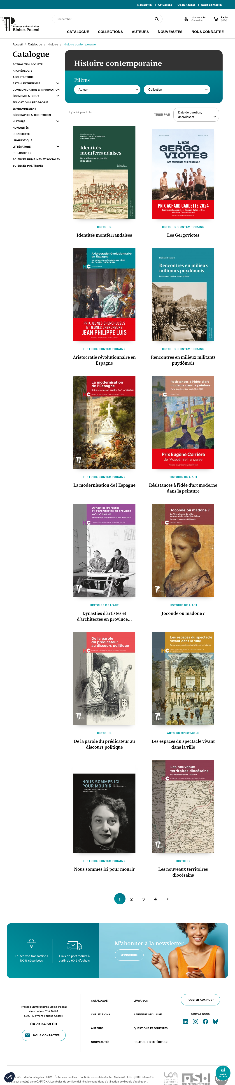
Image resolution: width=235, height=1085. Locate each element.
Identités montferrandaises (104, 235)
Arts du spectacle (183, 733)
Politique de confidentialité (95, 1077)
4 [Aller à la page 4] (155, 899)
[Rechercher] (107, 19)
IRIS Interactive (145, 1077)
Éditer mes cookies (65, 1077)
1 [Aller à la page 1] (120, 899)
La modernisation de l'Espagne (104, 485)
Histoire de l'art (183, 477)
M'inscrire (129, 955)
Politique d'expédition (151, 1042)
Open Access (186, 5)
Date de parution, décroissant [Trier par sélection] (197, 114)
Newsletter (142, 5)
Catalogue (99, 1000)
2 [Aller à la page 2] (131, 899)
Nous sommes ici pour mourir (104, 869)
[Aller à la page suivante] (167, 898)
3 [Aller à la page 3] (143, 899)
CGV (49, 1077)
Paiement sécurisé (148, 1014)
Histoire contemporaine (183, 227)
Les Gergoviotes (183, 235)
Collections (100, 1014)
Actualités (163, 5)
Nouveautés (100, 1042)
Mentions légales (33, 1077)
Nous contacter (211, 5)
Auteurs (97, 1028)
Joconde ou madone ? (183, 613)
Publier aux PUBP (200, 999)
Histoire (104, 227)
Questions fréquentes (151, 1028)
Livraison (141, 1000)
